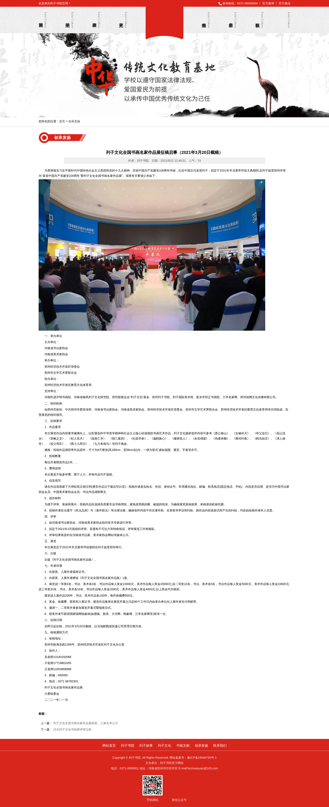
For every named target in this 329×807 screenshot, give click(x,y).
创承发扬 (232, 20)
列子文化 (123, 20)
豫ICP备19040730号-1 (202, 757)
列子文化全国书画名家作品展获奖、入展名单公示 (85, 723)
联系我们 (259, 20)
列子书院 (164, 21)
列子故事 (96, 20)
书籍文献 (206, 20)
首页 (62, 121)
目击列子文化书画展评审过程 (72, 729)
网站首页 (43, 20)
